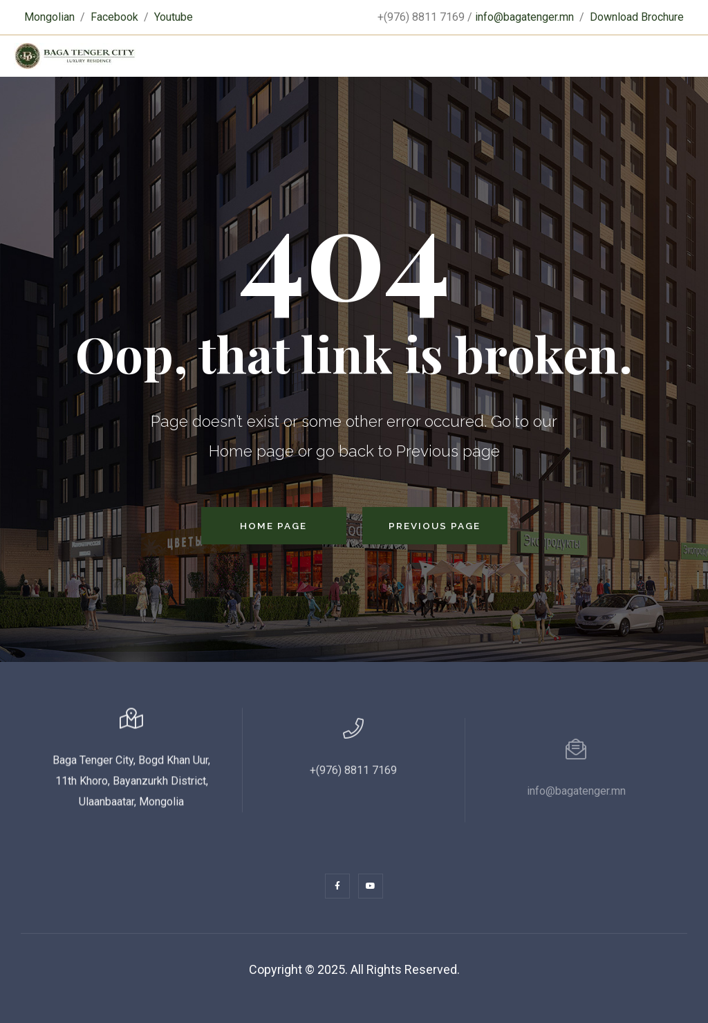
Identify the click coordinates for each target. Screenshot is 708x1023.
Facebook (114, 17)
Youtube (173, 17)
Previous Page (435, 525)
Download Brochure (637, 17)
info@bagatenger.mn (524, 17)
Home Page (273, 525)
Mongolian (49, 17)
